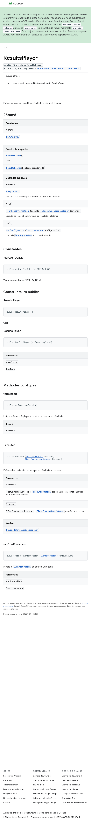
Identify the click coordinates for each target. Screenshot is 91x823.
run (8, 211)
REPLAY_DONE (12, 137)
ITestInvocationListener (55, 211)
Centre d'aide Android (72, 776)
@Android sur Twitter (42, 776)
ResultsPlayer (13, 155)
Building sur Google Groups (45, 798)
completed (11, 191)
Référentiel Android (12, 776)
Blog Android (38, 784)
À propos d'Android (12, 813)
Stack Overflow (68, 798)
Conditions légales (47, 813)
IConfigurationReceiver (50, 68)
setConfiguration (15, 230)
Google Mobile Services (72, 793)
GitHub (6, 802)
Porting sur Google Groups (44, 802)
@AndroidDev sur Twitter (44, 780)
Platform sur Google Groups (45, 793)
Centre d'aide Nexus (71, 784)
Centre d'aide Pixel (70, 780)
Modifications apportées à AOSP (60, 34)
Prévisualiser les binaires (13, 789)
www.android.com (70, 789)
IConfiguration (34, 230)
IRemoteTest (73, 68)
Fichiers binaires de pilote (14, 798)
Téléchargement (10, 784)
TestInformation (20, 211)
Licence (62, 813)
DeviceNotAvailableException (22, 530)
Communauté (30, 813)
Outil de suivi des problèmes (74, 802)
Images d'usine (10, 793)
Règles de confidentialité (16, 817)
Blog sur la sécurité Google (44, 789)
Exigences (7, 780)
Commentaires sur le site (42, 817)
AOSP (5, 47)
